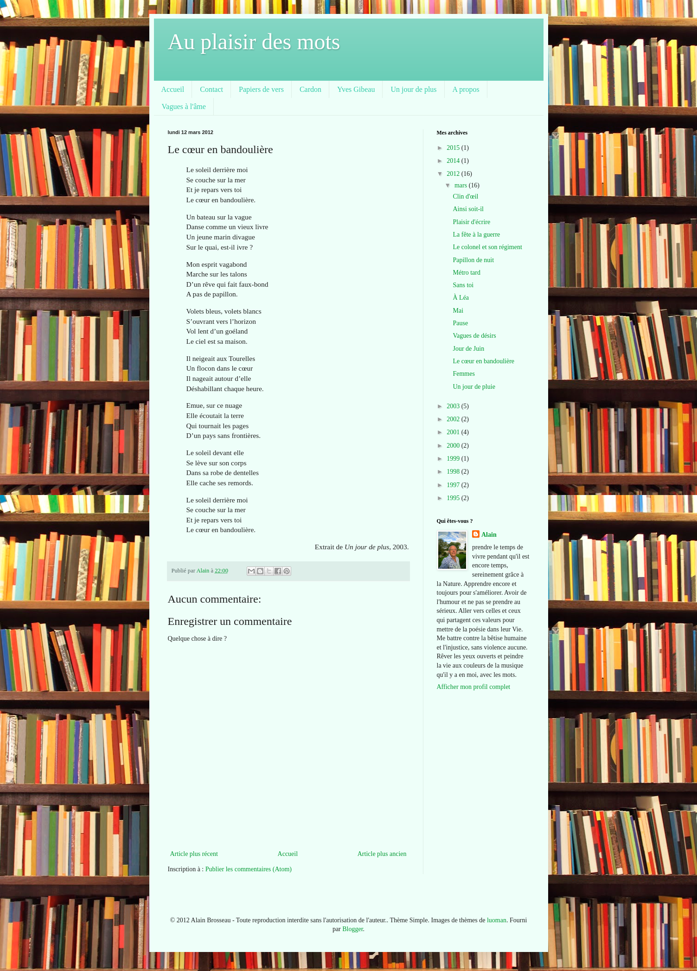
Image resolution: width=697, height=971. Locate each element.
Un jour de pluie (474, 386)
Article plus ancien (382, 853)
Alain (489, 534)
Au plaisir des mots (254, 41)
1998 (454, 471)
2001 (454, 432)
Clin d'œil (465, 196)
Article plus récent (194, 853)
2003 (454, 406)
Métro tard (466, 272)
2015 (454, 147)
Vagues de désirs (474, 335)
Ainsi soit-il (468, 209)
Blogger (352, 929)
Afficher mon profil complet (474, 686)
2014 (454, 160)
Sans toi (463, 285)
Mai (458, 310)
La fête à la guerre (476, 234)
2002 (454, 419)
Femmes (463, 373)
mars (461, 185)
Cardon (310, 89)
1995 (454, 498)
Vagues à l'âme (184, 106)
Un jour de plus (413, 89)
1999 (454, 458)
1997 (454, 485)
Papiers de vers (261, 89)
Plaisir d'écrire (471, 222)
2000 (454, 445)
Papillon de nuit (473, 260)
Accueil (173, 89)
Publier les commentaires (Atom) (248, 869)
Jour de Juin (468, 348)
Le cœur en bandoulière (483, 361)
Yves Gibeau (356, 89)
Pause (460, 323)
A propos (466, 89)
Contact (211, 89)
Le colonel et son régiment (487, 247)
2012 (454, 173)
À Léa (461, 297)
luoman (496, 920)
